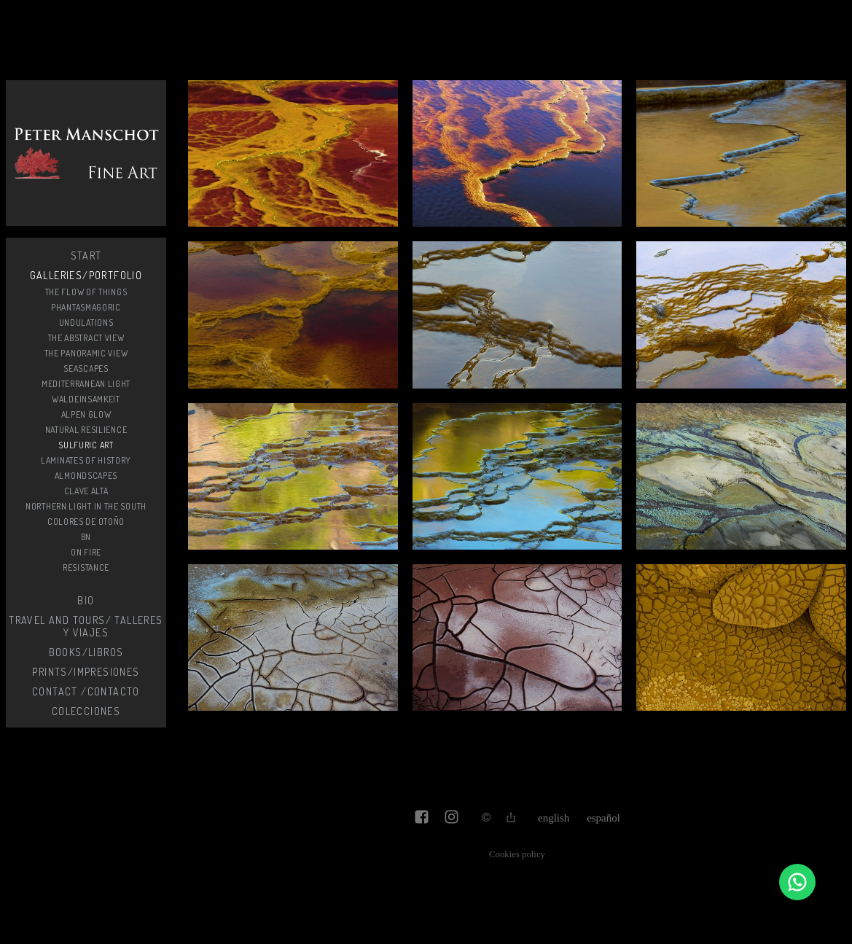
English (553, 818)
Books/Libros (86, 652)
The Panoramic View (86, 353)
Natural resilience (86, 429)
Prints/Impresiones (85, 672)
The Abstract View (86, 337)
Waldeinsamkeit (86, 399)
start (86, 255)
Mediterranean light (86, 383)
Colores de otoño (86, 521)
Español (603, 818)
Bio (85, 600)
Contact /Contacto (86, 691)
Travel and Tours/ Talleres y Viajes (86, 626)
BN (86, 536)
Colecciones (86, 711)
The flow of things (86, 291)
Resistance (86, 567)
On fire (86, 552)
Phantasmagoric (86, 307)
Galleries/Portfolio (86, 275)
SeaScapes (85, 368)
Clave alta (86, 490)
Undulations (86, 322)
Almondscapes (86, 475)
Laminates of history (86, 460)
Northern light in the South (86, 506)
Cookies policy (517, 854)
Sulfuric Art (85, 445)
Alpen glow (86, 414)
